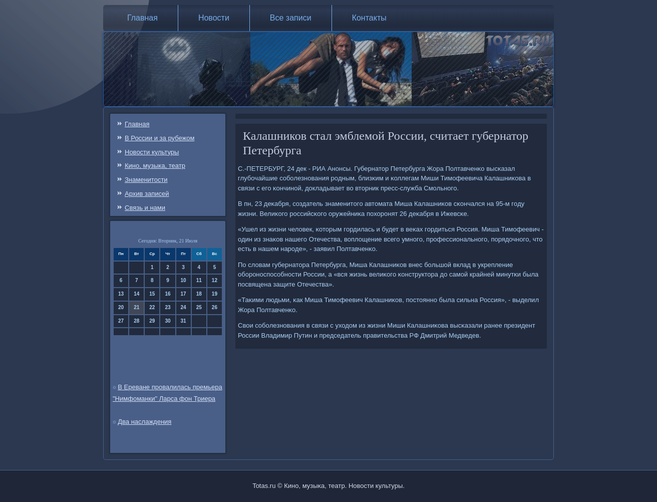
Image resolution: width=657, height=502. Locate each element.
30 (167, 321)
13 (121, 294)
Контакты (369, 18)
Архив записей (147, 193)
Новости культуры (152, 152)
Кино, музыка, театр (155, 165)
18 (199, 294)
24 (183, 307)
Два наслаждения (144, 421)
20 (121, 307)
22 (152, 307)
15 (152, 294)
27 (121, 321)
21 (136, 307)
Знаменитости (146, 179)
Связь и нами (145, 207)
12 (214, 280)
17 (183, 294)
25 (199, 307)
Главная (142, 18)
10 (183, 280)
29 (152, 321)
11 (199, 280)
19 (214, 294)
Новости (213, 18)
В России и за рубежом (159, 138)
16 (167, 294)
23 (167, 307)
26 (214, 307)
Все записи (290, 18)
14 (136, 294)
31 (183, 321)
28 (136, 321)
